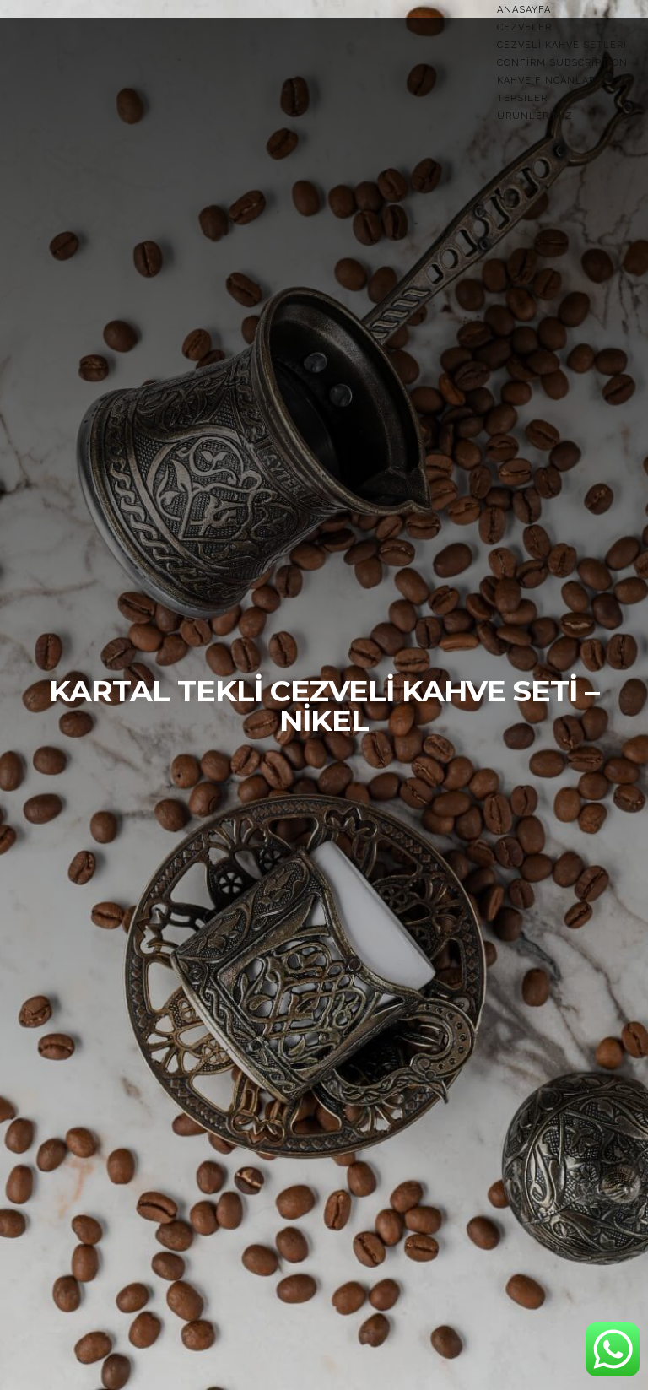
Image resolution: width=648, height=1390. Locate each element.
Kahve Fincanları (548, 80)
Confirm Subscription (562, 62)
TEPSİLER (522, 98)
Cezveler (524, 27)
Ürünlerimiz (535, 116)
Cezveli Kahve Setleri (562, 45)
